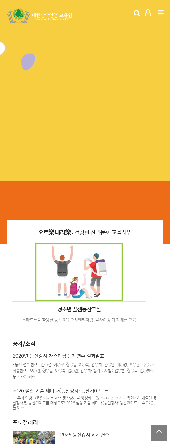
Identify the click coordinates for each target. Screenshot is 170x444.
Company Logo (40, 16)
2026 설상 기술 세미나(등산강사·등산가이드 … (61, 391)
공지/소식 (24, 344)
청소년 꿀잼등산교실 (79, 309)
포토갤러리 (25, 423)
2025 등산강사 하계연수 (84, 435)
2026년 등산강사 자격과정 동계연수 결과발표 (58, 356)
